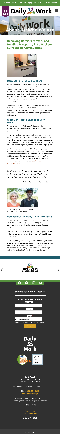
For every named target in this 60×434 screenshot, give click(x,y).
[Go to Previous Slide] (1, 270)
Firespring (33, 432)
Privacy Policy (30, 411)
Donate (5, 13)
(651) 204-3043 (32, 391)
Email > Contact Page (30, 393)
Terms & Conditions (30, 413)
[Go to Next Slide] (58, 270)
